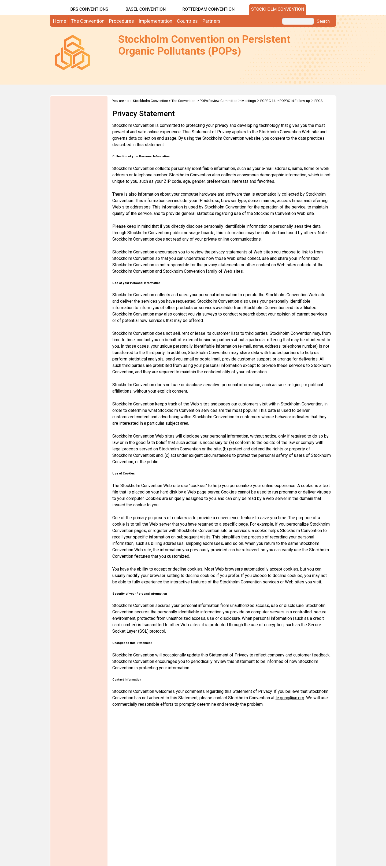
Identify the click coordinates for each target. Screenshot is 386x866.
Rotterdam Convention (208, 9)
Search (323, 21)
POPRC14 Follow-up (295, 101)
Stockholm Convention (277, 9)
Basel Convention (145, 9)
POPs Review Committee (218, 101)
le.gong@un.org (290, 697)
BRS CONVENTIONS (89, 9)
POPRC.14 (267, 101)
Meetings (249, 101)
